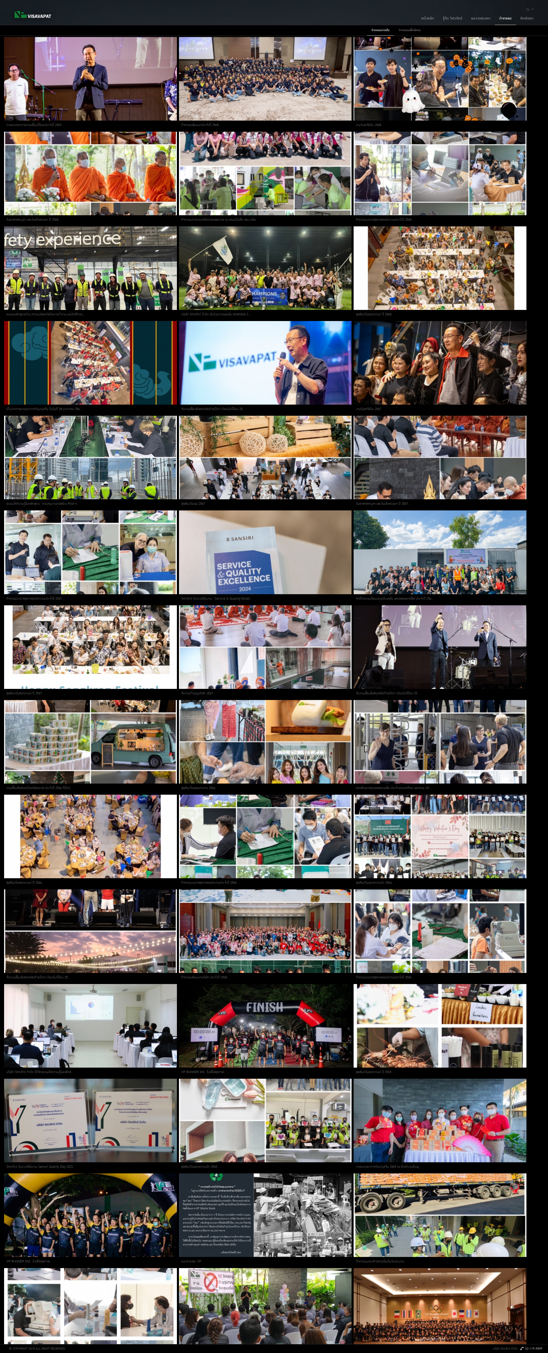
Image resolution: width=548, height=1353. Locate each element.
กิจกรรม (505, 18)
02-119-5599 (531, 1349)
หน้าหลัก (427, 18)
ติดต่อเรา (526, 18)
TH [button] (530, 9)
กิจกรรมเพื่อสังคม (410, 30)
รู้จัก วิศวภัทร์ (452, 18)
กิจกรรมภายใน (380, 30)
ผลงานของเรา (481, 18)
